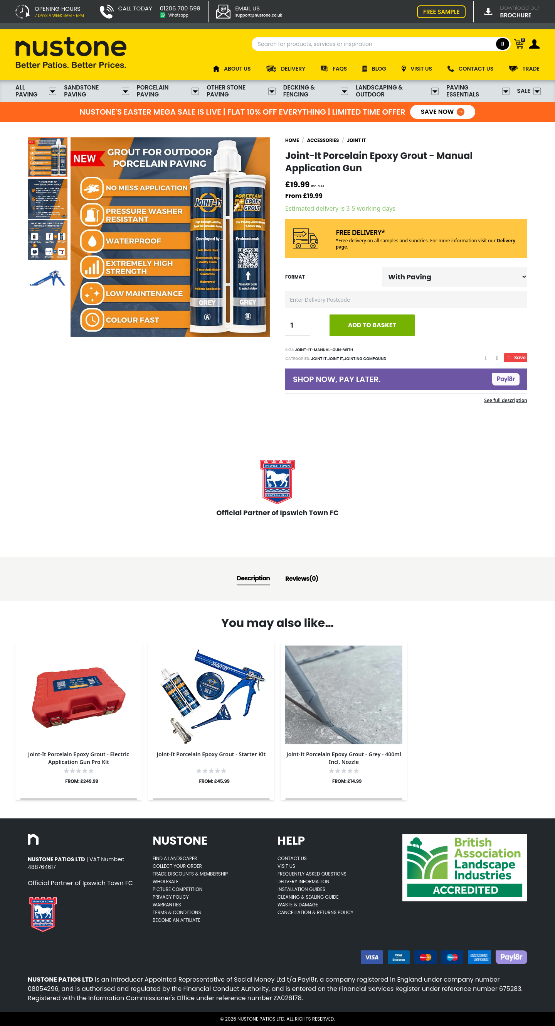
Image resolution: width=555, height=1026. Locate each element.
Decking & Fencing (315, 91)
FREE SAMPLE (441, 12)
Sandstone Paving (96, 91)
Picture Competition (177, 889)
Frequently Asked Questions (312, 873)
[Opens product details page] (78, 695)
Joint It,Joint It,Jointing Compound (348, 359)
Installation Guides (301, 889)
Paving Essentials (477, 91)
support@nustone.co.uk (258, 15)
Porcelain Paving (168, 91)
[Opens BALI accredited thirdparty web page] (464, 868)
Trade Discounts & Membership (190, 873)
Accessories (323, 140)
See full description (505, 400)
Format (295, 277)
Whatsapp (178, 15)
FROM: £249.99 (81, 781)
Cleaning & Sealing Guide (308, 897)
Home (292, 140)
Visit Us (286, 866)
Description (253, 578)
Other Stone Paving (241, 91)
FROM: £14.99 (347, 781)
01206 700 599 (180, 8)
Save (516, 357)
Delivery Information (303, 881)
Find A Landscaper (175, 858)
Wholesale (165, 881)
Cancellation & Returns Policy (315, 912)
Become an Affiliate (176, 920)
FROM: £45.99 (214, 781)
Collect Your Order (177, 866)
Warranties (167, 904)
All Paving (35, 91)
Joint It (356, 140)
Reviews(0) (301, 578)
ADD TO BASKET (372, 325)
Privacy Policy (171, 897)
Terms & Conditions (177, 912)
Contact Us (292, 858)
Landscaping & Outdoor (397, 91)
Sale (528, 91)
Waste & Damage (298, 904)
